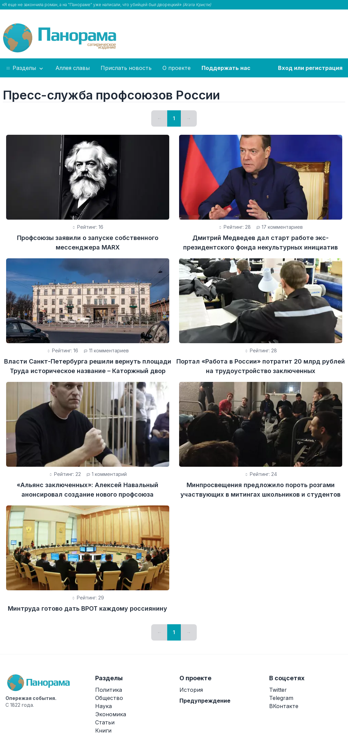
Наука (103, 706)
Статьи (105, 722)
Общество (109, 698)
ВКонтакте (283, 706)
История (191, 689)
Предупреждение (204, 700)
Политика (108, 689)
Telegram (281, 698)
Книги (103, 730)
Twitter (278, 689)
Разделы (25, 68)
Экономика (110, 714)
